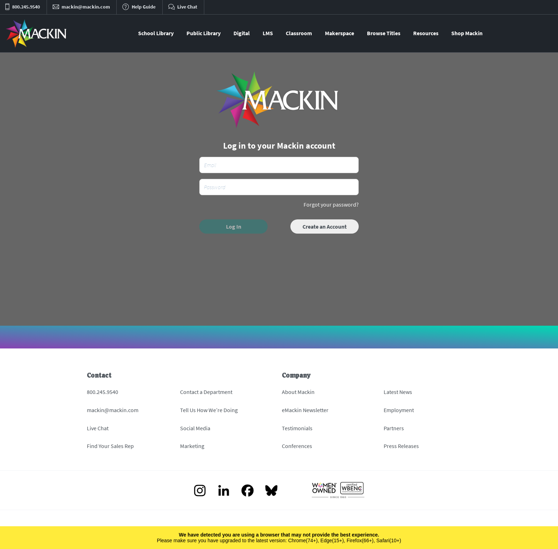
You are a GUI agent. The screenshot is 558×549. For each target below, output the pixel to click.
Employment (399, 410)
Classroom (299, 33)
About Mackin (298, 391)
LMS (268, 33)
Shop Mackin (467, 33)
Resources (425, 33)
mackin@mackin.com (112, 410)
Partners (394, 428)
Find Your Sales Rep (110, 445)
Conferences (297, 445)
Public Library (203, 33)
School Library (156, 33)
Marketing (192, 445)
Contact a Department (206, 391)
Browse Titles (383, 33)
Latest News (398, 391)
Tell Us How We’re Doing (209, 410)
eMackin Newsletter (305, 410)
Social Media (195, 428)
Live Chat (98, 428)
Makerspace (339, 33)
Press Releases (401, 445)
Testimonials (297, 428)
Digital (241, 33)
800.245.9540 (102, 391)
